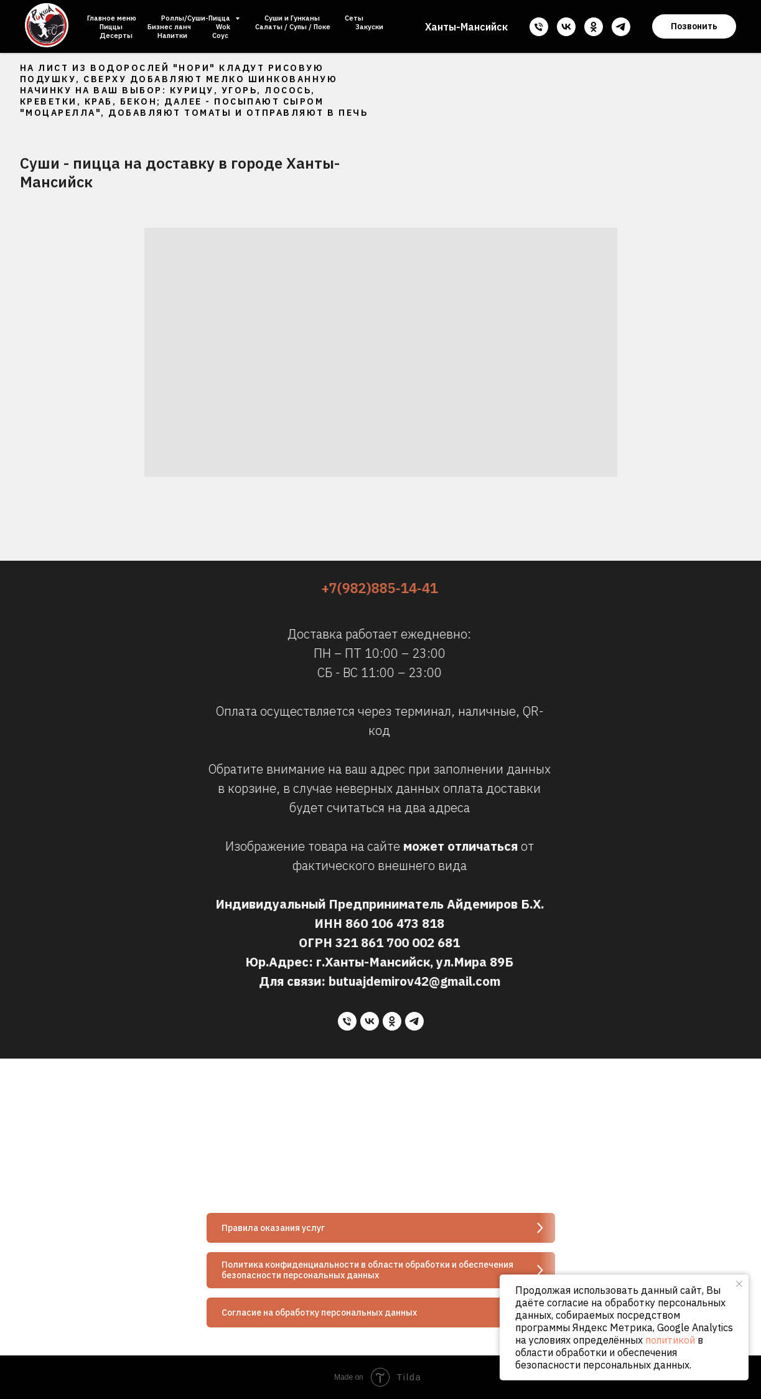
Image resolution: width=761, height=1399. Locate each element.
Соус (220, 35)
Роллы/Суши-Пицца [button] (196, 18)
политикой (670, 1340)
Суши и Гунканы (292, 18)
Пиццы (111, 26)
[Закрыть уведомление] (739, 1284)
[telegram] (621, 26)
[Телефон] (539, 26)
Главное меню (111, 18)
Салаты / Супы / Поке (292, 26)
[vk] (566, 26)
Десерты (116, 35)
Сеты (354, 18)
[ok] (593, 26)
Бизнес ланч (169, 26)
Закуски (369, 26)
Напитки (172, 35)
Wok (223, 26)
